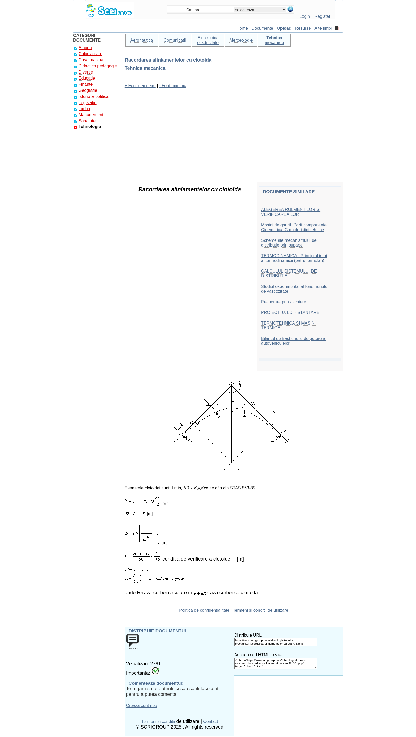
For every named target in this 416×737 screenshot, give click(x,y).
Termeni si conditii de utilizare (260, 610)
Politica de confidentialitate (204, 610)
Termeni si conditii (158, 721)
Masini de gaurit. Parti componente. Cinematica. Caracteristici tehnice (294, 227)
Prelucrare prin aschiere (283, 302)
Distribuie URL (248, 635)
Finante (86, 84)
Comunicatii (175, 40)
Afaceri (85, 47)
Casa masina (91, 60)
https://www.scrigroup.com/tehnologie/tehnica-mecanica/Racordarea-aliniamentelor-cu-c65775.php (275, 642)
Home (242, 28)
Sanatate (87, 121)
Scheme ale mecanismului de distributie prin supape (289, 242)
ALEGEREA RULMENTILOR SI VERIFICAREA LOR (290, 212)
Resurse (303, 28)
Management (91, 115)
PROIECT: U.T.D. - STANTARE (290, 312)
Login (305, 16)
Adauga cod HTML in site (258, 655)
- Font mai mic (172, 85)
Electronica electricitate (208, 40)
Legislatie (88, 102)
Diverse (86, 72)
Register (323, 16)
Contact (210, 721)
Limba (84, 108)
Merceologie (241, 40)
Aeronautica (141, 40)
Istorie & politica (94, 96)
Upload (284, 28)
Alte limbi (323, 28)
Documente (262, 28)
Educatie (87, 78)
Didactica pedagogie (98, 66)
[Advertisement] (234, 130)
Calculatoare (90, 53)
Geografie (88, 90)
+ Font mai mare (140, 85)
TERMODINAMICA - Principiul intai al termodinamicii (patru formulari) (294, 258)
